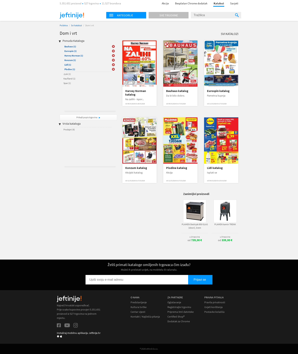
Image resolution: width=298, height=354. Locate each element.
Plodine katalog (176, 168)
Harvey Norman (73, 55)
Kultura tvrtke (139, 307)
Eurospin (70, 51)
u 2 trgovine (194, 236)
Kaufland (69, 78)
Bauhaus (70, 46)
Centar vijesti (138, 312)
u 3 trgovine (225, 236)
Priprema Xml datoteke (180, 312)
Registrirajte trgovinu (179, 307)
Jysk (67, 74)
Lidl (67, 64)
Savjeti (234, 3)
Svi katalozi (76, 25)
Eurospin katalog (218, 91)
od (195, 240)
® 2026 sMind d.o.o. (149, 348)
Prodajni (69, 129)
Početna (64, 25)
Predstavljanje (139, 302)
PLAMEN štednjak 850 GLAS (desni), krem (195, 226)
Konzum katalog (136, 168)
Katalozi (219, 3)
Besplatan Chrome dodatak (191, 3)
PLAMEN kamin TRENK (225, 224)
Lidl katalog (215, 168)
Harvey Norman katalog (135, 92)
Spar (67, 83)
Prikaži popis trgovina (87, 117)
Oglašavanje (174, 302)
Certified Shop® (176, 316)
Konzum (70, 60)
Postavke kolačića (214, 312)
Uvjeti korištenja (213, 307)
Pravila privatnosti (214, 302)
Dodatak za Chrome (178, 321)
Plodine (69, 69)
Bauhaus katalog (177, 91)
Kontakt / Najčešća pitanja (145, 316)
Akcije (165, 3)
